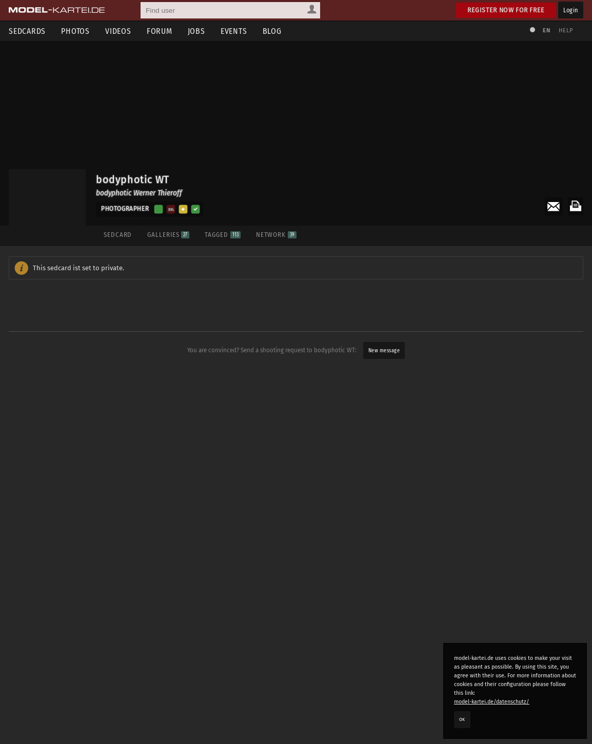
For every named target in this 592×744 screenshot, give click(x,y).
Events (234, 31)
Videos (118, 31)
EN (546, 30)
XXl (171, 209)
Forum (159, 31)
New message (384, 350)
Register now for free (506, 10)
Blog (272, 31)
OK (462, 719)
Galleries (168, 234)
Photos (75, 31)
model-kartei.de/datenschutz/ (491, 701)
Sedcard (118, 234)
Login (570, 10)
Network (276, 234)
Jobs (196, 31)
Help (566, 30)
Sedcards (27, 31)
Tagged (222, 234)
